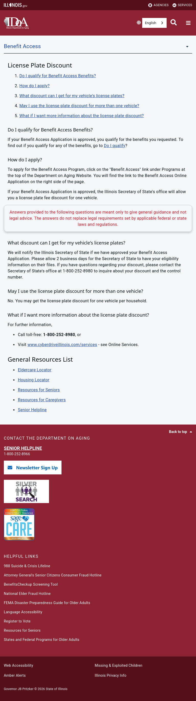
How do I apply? (34, 85)
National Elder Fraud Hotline (27, 594)
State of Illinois (56, 689)
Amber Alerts (15, 675)
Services (182, 5)
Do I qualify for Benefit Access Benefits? (57, 75)
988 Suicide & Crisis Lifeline (27, 566)
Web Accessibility (18, 665)
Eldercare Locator (34, 370)
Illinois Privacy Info (110, 675)
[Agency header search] (173, 23)
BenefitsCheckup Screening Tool (31, 584)
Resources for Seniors (39, 389)
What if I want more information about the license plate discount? (81, 115)
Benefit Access (22, 46)
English (150, 22)
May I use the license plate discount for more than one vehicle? (79, 105)
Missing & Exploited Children (118, 665)
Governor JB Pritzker (18, 689)
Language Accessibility (23, 612)
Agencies (158, 5)
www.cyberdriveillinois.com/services (62, 344)
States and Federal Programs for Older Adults (41, 640)
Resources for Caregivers (42, 399)
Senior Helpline (32, 409)
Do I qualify (114, 145)
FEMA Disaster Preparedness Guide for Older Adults (47, 603)
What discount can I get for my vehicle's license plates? (71, 95)
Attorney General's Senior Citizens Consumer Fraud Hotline (53, 575)
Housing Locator (33, 379)
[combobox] (154, 23)
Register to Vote (17, 621)
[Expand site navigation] (188, 23)
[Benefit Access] (185, 46)
